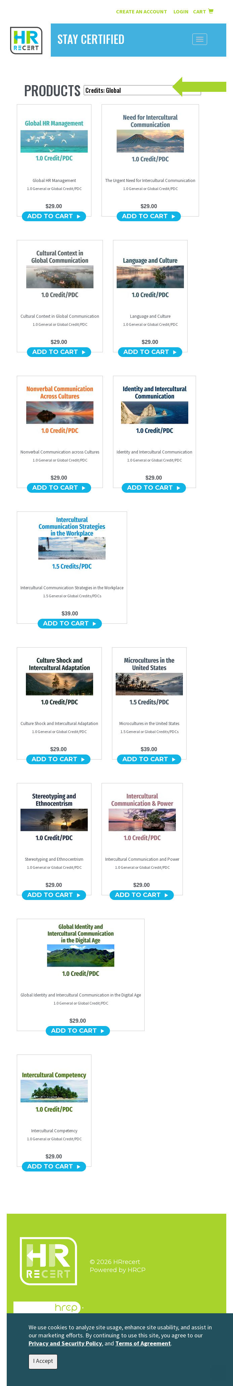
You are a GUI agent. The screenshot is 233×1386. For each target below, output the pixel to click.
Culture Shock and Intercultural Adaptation (59, 723)
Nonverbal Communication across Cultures (60, 452)
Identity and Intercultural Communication (154, 452)
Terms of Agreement (143, 1343)
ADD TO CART (54, 216)
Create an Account (141, 11)
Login (181, 11)
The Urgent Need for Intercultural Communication (150, 180)
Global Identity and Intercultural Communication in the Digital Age (81, 995)
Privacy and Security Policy (65, 1343)
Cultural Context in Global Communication (60, 316)
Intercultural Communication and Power (142, 859)
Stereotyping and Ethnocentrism (54, 859)
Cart (203, 11)
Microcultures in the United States (149, 723)
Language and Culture (150, 316)
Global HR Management (54, 180)
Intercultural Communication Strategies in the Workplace (72, 588)
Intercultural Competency (54, 1131)
